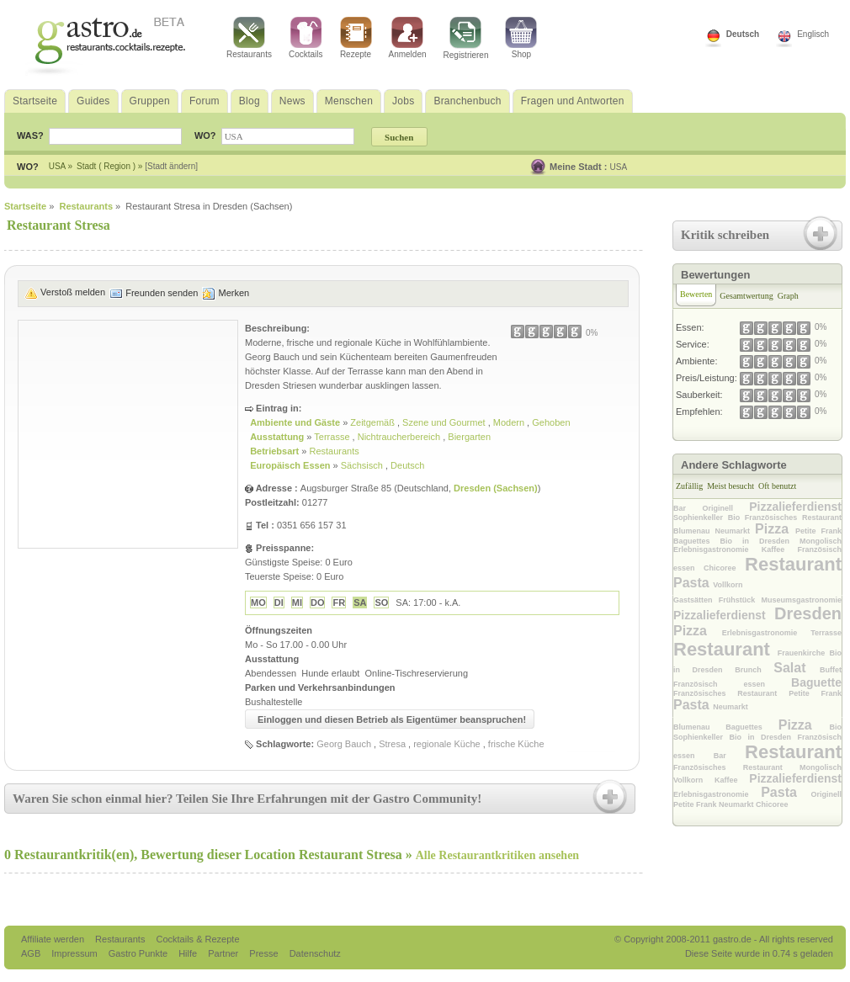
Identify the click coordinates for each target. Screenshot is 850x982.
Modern (510, 422)
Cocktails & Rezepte (197, 939)
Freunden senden (161, 293)
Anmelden (408, 38)
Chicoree (724, 568)
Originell (725, 508)
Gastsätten (696, 600)
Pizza (775, 529)
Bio (736, 517)
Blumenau (694, 531)
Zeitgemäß (373, 422)
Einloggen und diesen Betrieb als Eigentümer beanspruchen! (392, 719)
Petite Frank (818, 531)
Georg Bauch (343, 744)
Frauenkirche (804, 653)
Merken (233, 293)
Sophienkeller (700, 517)
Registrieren (466, 38)
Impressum (75, 953)
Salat (796, 668)
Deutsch (742, 34)
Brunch (754, 670)
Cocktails (306, 38)
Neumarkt (735, 531)
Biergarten (469, 437)
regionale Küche (447, 744)
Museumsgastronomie (801, 600)
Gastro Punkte (139, 953)
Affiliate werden (54, 939)
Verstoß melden (72, 292)
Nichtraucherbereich (401, 437)
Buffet (831, 670)
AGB (32, 953)
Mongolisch (821, 541)
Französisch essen (732, 684)
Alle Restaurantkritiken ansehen (497, 855)
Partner (224, 953)
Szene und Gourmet (445, 422)
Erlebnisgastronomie (717, 549)
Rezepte (356, 38)
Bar (687, 508)
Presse (263, 953)
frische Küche (516, 744)
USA (619, 167)
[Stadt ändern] (171, 166)
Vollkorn (727, 585)
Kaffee (780, 549)
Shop (521, 38)
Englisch (813, 34)
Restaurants (249, 38)
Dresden (808, 613)
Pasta (693, 583)
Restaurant (793, 564)
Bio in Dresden (760, 541)
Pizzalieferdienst (795, 506)
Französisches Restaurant (793, 517)
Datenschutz (315, 953)
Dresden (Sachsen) (496, 488)
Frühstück (740, 600)
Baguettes (696, 541)
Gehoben (551, 422)
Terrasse (333, 437)
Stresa (392, 744)
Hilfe (188, 953)
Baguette (816, 682)
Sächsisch (363, 465)
